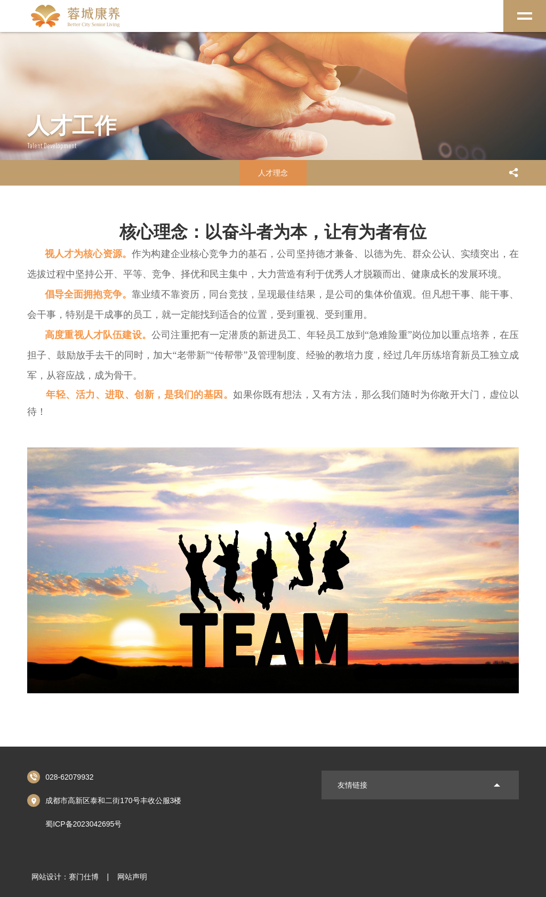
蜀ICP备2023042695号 (83, 824)
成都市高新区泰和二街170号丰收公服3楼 (104, 800)
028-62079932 (60, 777)
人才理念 (273, 173)
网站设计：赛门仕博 (65, 876)
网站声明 (132, 876)
